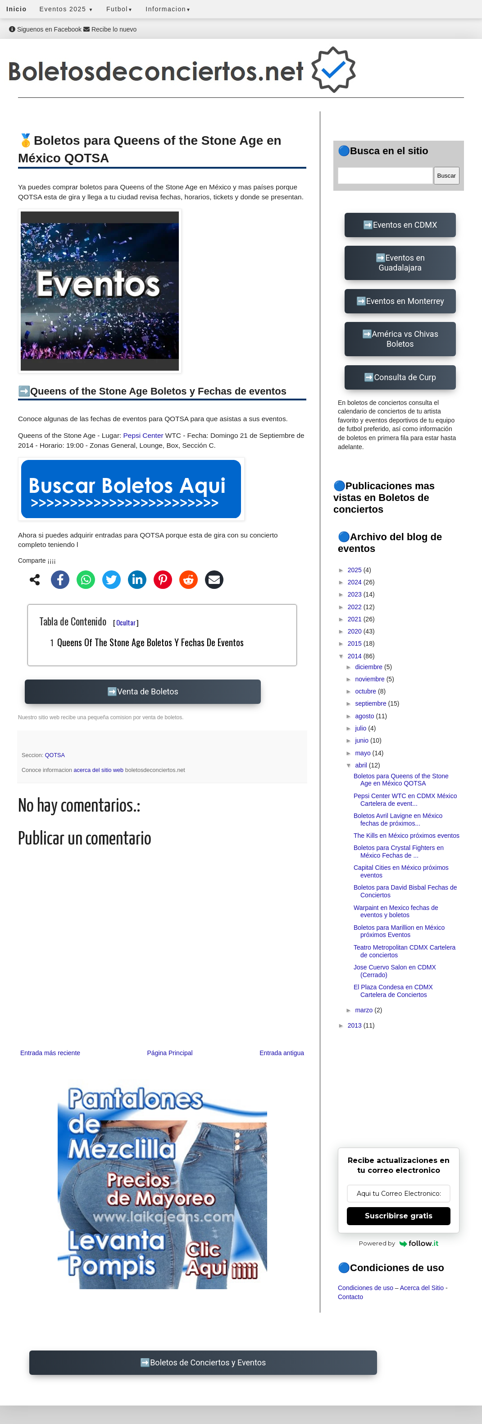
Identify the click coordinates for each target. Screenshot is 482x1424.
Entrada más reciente (50, 1053)
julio (361, 728)
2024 (356, 582)
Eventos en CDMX (405, 225)
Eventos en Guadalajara (401, 262)
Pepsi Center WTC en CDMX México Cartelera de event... (405, 799)
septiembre (371, 703)
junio (362, 740)
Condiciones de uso (365, 1287)
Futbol (119, 9)
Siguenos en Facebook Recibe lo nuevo (72, 29)
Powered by (399, 1243)
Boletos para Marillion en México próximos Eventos (399, 931)
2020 (356, 631)
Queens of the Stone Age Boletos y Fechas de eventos (150, 642)
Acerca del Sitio (422, 1287)
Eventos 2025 (67, 9)
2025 (356, 570)
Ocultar (126, 622)
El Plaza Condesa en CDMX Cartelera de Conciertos (393, 990)
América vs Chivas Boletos (405, 339)
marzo (364, 1010)
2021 (356, 619)
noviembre (370, 679)
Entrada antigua (281, 1053)
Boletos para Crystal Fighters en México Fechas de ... (399, 851)
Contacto (350, 1296)
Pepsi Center (143, 435)
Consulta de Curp (405, 377)
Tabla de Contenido (89, 621)
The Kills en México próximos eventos (406, 835)
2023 (356, 594)
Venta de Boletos (147, 691)
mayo (363, 753)
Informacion (168, 9)
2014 (356, 656)
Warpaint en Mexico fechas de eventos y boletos (396, 911)
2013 (356, 1025)
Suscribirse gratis (398, 1216)
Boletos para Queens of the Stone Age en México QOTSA (401, 779)
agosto (365, 716)
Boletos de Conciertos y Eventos (208, 1362)
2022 (356, 607)
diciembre (369, 667)
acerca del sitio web (99, 770)
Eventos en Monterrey (405, 301)
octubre (366, 691)
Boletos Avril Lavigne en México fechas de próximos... (398, 819)
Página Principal (170, 1053)
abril (361, 765)
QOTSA (55, 755)
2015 (356, 643)
